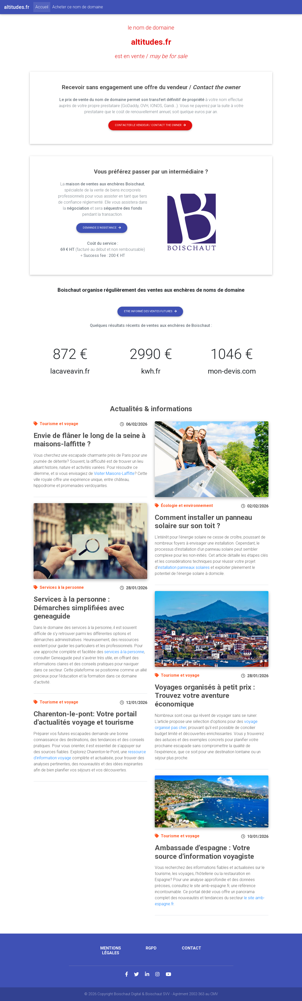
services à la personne (124, 651)
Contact (191, 948)
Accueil (42, 6)
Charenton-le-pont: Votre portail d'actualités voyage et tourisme (85, 718)
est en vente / (151, 56)
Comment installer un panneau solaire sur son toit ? (203, 521)
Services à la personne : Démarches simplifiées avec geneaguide (79, 607)
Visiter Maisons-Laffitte (114, 473)
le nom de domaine (151, 27)
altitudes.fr (151, 42)
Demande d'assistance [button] (102, 227)
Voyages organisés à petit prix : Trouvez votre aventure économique (205, 695)
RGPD (151, 948)
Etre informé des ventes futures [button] (150, 311)
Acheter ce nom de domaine (77, 7)
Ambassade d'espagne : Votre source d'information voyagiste (204, 852)
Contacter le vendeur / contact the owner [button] (150, 125)
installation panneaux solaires (184, 567)
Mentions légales (110, 950)
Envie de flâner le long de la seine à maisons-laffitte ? (89, 439)
